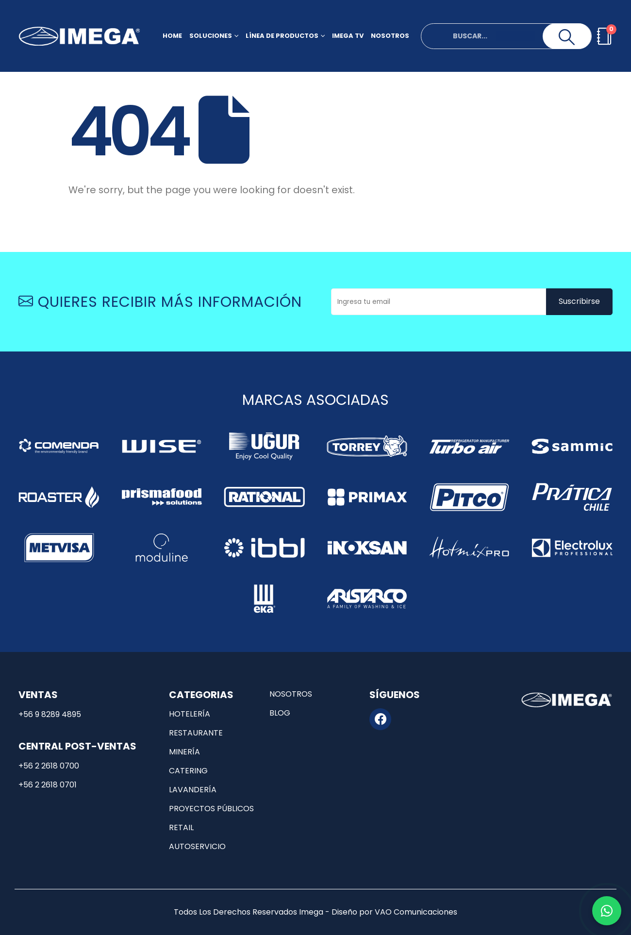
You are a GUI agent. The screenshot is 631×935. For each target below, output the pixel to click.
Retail (181, 827)
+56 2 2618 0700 (48, 765)
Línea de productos (282, 35)
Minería (184, 751)
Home (172, 35)
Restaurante (196, 732)
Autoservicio (197, 846)
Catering (188, 770)
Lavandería (192, 789)
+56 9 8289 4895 (49, 714)
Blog (279, 712)
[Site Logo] (79, 36)
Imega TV (348, 35)
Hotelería (189, 713)
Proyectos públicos (211, 808)
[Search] (566, 37)
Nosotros (390, 35)
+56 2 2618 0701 (47, 784)
